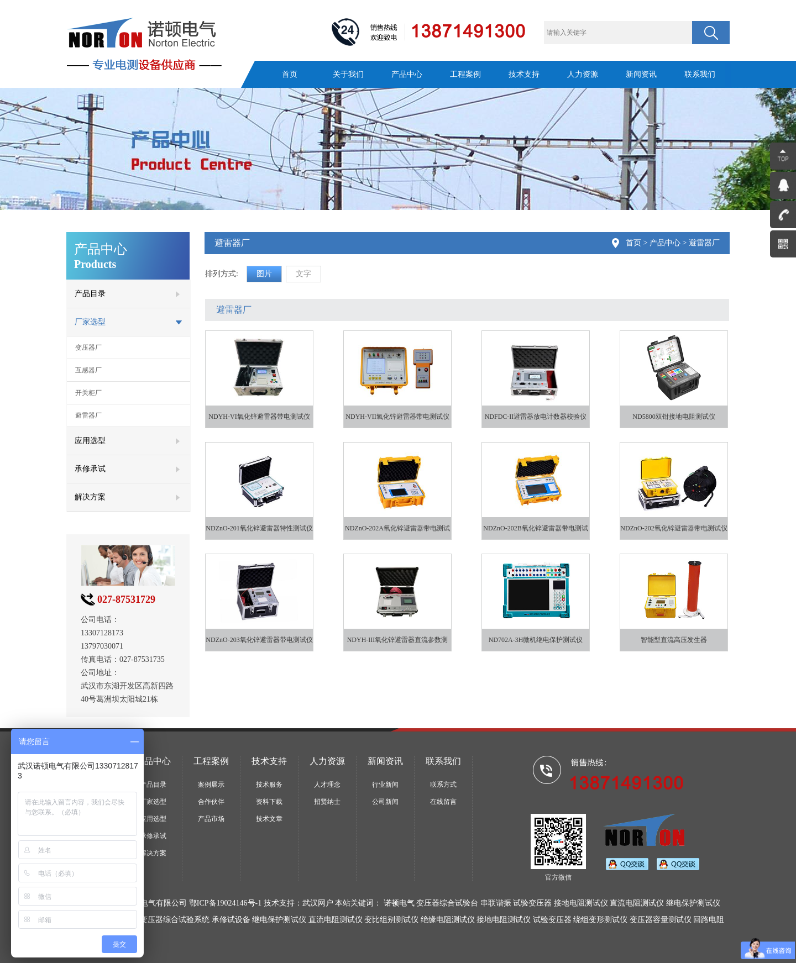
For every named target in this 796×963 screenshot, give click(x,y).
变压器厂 (88, 347)
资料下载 (269, 802)
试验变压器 (552, 919)
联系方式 (443, 784)
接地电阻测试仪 (503, 919)
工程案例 (465, 74)
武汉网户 (317, 903)
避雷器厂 (88, 415)
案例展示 (211, 784)
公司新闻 (385, 802)
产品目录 (153, 784)
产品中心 (406, 74)
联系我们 (699, 74)
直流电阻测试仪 (335, 919)
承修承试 (153, 836)
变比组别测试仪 (391, 919)
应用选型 (153, 819)
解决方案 (153, 853)
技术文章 (269, 819)
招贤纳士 (327, 802)
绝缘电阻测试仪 (448, 919)
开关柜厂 (88, 393)
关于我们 (348, 74)
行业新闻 (385, 784)
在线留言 (443, 802)
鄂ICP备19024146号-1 (225, 903)
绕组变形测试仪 (600, 919)
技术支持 (524, 74)
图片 (264, 274)
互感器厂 (88, 370)
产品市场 (211, 819)
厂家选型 (153, 802)
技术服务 (269, 784)
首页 (289, 74)
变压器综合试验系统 (175, 919)
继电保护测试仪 (279, 919)
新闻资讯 (641, 74)
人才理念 (327, 784)
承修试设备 (231, 919)
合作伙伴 (211, 802)
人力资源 (582, 74)
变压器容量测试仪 (661, 919)
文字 (303, 274)
